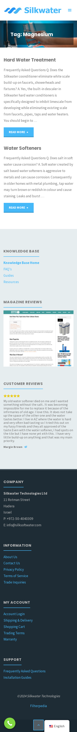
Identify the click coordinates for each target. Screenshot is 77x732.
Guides (8, 275)
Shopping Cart (14, 626)
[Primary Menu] (69, 10)
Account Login (14, 614)
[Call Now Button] (9, 723)
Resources (11, 282)
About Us (10, 557)
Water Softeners (22, 148)
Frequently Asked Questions (24, 671)
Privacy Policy (13, 569)
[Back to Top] (38, 725)
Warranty (10, 639)
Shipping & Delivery (18, 620)
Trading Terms (14, 633)
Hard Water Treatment (30, 60)
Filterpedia (38, 706)
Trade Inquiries (14, 582)
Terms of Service (15, 576)
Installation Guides (17, 677)
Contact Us (11, 563)
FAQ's (7, 269)
